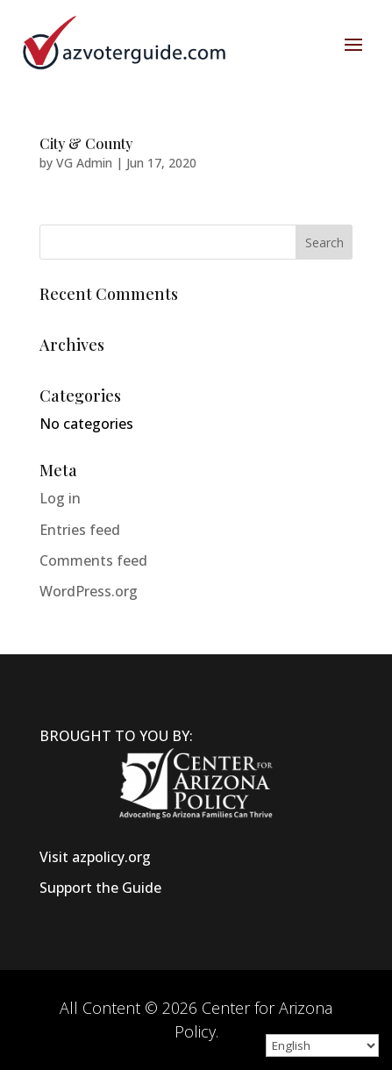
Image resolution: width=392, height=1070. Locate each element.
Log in (60, 498)
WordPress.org (88, 591)
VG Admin (84, 162)
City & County (85, 143)
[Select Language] (322, 1045)
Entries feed (79, 529)
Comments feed (93, 560)
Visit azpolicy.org (95, 857)
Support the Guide (100, 887)
